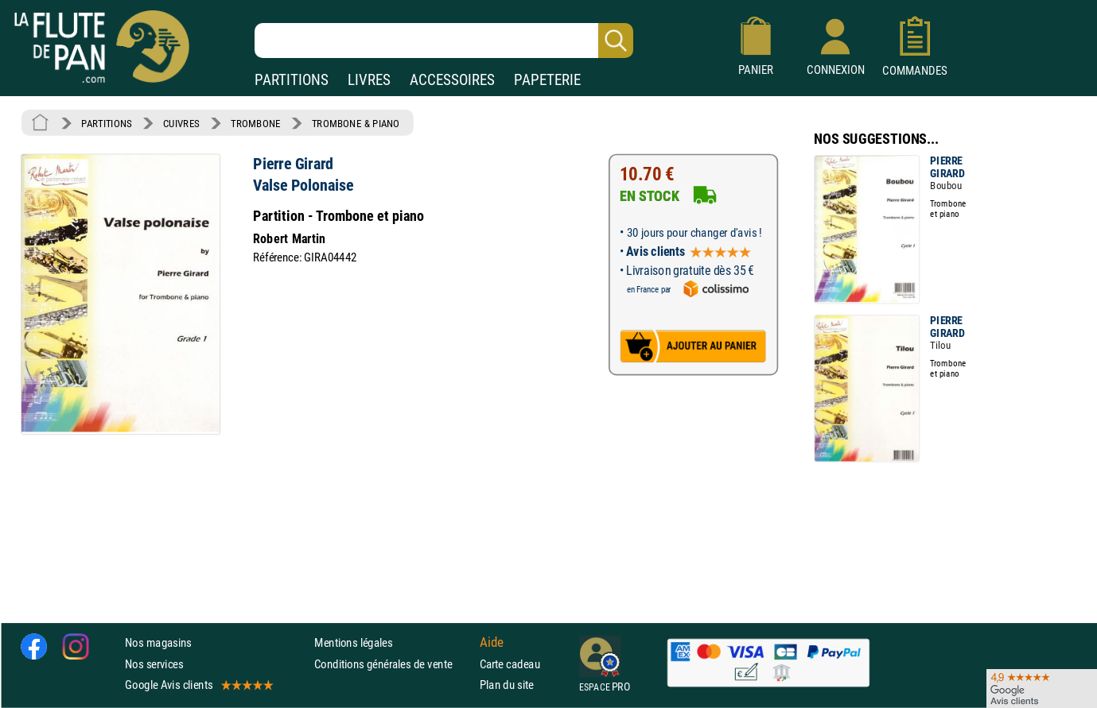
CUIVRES (181, 123)
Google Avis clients (198, 684)
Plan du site (507, 684)
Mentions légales (353, 643)
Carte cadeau (510, 664)
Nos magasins (158, 643)
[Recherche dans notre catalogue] (444, 40)
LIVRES (369, 80)
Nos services (154, 664)
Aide (492, 643)
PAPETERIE (547, 80)
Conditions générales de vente (393, 664)
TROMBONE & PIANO (356, 123)
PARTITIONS (292, 80)
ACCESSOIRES (452, 80)
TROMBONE (255, 123)
